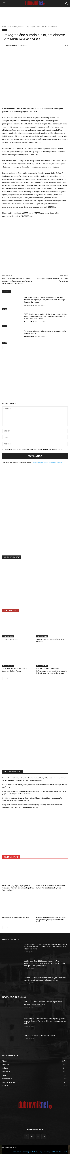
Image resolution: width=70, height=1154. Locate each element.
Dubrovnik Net (11, 45)
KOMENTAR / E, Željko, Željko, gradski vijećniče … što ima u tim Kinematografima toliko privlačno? (18, 888)
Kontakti (32, 1152)
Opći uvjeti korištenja (43, 1152)
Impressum (17, 1152)
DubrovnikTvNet (8, 636)
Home (4, 27)
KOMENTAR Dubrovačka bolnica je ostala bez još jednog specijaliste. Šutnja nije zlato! (51, 920)
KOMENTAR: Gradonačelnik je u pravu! (16, 917)
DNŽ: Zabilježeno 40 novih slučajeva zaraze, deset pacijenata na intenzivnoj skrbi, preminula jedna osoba (17, 281)
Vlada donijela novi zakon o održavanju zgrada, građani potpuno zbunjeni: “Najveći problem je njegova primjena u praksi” (45, 1021)
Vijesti (10, 27)
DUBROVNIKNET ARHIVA (60, 1152)
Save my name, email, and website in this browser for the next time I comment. (34, 449)
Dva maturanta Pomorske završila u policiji (39, 1035)
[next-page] (7, 347)
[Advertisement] (35, 530)
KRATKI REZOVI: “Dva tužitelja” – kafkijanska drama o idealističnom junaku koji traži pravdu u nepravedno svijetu (51, 671)
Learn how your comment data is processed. (48, 462)
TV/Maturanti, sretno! (10, 639)
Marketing (25, 1152)
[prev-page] (3, 347)
